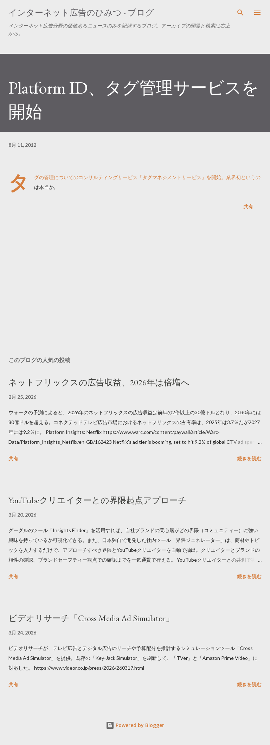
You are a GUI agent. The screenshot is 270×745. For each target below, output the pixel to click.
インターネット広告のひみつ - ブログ (81, 12)
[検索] (240, 12)
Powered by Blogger (135, 725)
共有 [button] (248, 206)
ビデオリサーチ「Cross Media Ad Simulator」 (91, 618)
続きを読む (249, 458)
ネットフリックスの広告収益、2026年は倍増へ (98, 382)
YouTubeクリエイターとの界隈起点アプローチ (97, 500)
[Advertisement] (135, 284)
